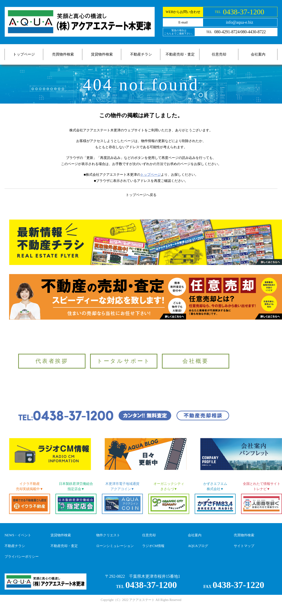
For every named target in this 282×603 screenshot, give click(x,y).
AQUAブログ (198, 546)
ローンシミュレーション (115, 546)
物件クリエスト (108, 535)
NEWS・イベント (18, 535)
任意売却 (219, 54)
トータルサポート (124, 361)
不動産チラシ (141, 54)
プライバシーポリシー (22, 556)
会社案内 (258, 54)
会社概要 (195, 361)
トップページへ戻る (141, 195)
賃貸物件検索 (102, 54)
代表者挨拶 (51, 361)
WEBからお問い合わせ (183, 12)
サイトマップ (244, 546)
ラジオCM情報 (153, 546)
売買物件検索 (63, 54)
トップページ (24, 54)
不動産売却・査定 (180, 54)
